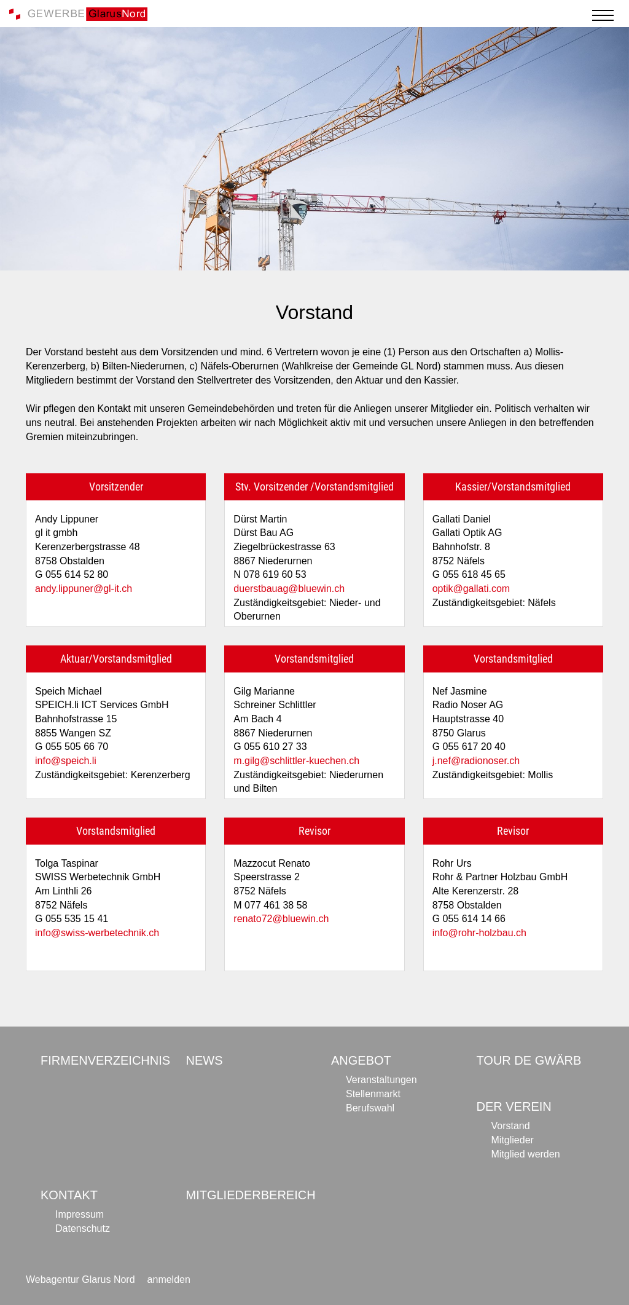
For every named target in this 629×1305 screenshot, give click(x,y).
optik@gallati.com (471, 588)
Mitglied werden (525, 1154)
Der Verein (514, 1106)
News (204, 1060)
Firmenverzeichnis (105, 1060)
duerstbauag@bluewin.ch (289, 588)
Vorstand (510, 1126)
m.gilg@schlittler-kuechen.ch (296, 760)
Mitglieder (512, 1140)
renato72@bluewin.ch (281, 918)
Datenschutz (82, 1228)
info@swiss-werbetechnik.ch (97, 933)
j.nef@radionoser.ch (476, 760)
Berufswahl (370, 1108)
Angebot (361, 1060)
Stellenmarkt (373, 1094)
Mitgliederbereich (251, 1195)
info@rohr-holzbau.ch (479, 933)
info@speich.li (65, 760)
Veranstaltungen (381, 1079)
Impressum (79, 1214)
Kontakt (69, 1195)
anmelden (168, 1279)
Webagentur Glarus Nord (80, 1279)
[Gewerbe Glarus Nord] (78, 13)
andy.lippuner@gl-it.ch (83, 588)
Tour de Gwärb (529, 1060)
